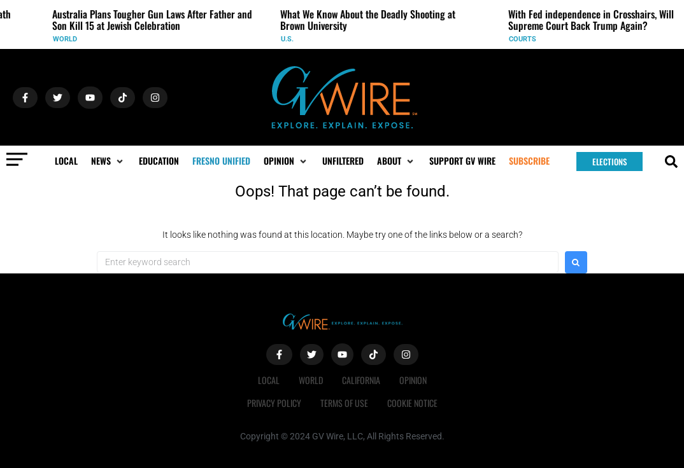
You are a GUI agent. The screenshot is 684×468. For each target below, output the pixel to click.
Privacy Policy (274, 403)
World (68, 39)
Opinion (413, 380)
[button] (108, 161)
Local (269, 380)
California (361, 380)
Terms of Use (344, 403)
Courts (525, 39)
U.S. (290, 39)
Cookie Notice (412, 403)
